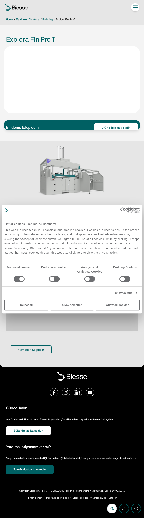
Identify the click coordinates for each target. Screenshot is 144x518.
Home (9, 19)
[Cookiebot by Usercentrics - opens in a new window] (123, 210)
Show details (124, 292)
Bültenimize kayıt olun (28, 430)
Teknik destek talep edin (30, 469)
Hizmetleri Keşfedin (31, 349)
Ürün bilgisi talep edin (116, 127)
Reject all (26, 305)
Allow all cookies (117, 305)
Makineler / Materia (28, 19)
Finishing (47, 19)
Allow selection (72, 305)
